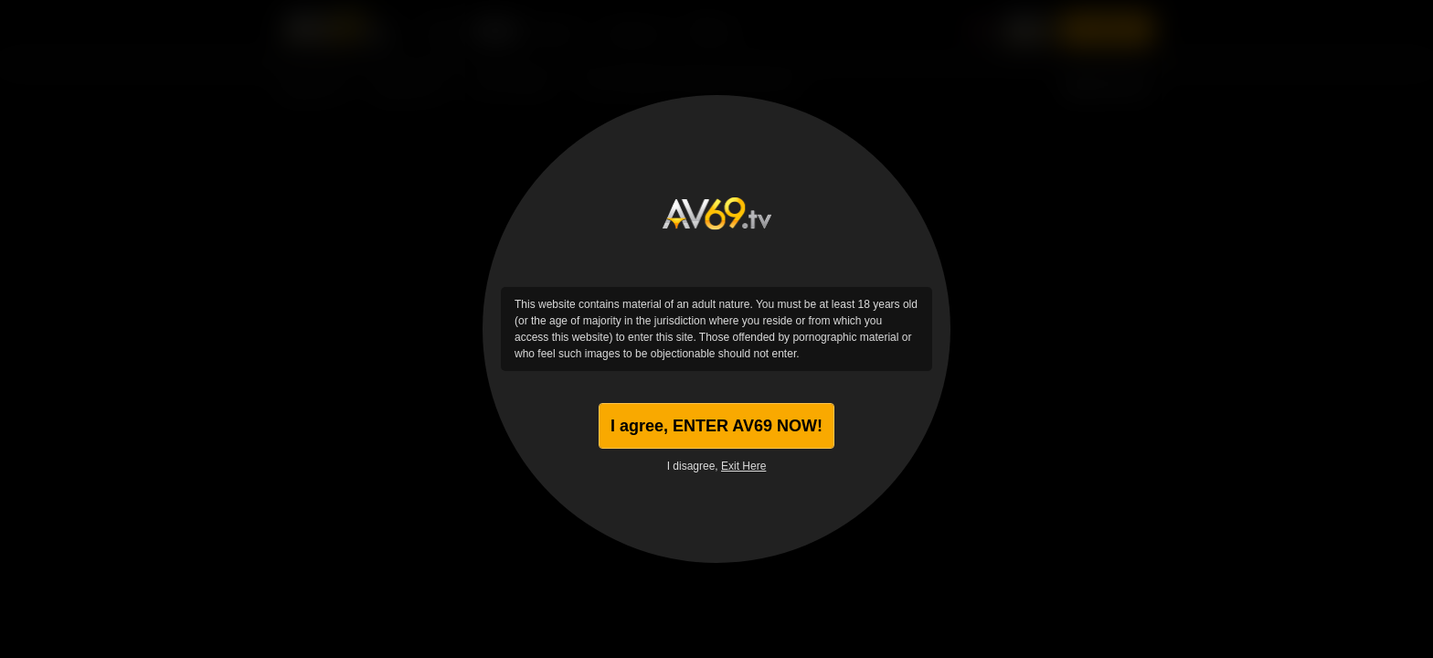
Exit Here (743, 466)
